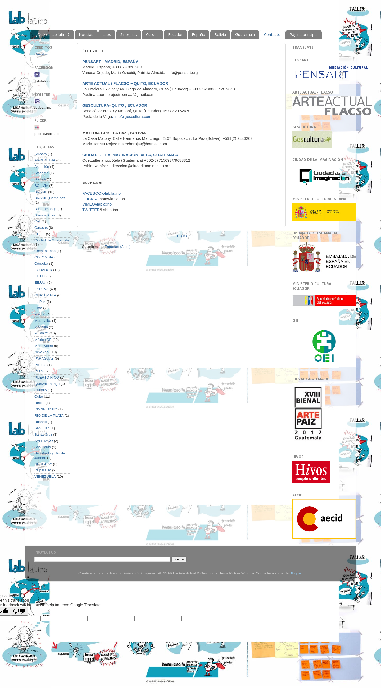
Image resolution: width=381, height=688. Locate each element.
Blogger (295, 573)
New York (41, 352)
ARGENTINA (44, 160)
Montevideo (43, 346)
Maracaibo (42, 321)
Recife (39, 403)
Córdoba (41, 264)
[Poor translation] (19, 611)
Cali (37, 221)
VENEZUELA (45, 476)
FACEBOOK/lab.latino (101, 193)
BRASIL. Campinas (49, 198)
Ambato (40, 154)
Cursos (152, 34)
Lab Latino (30, 20)
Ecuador (175, 34)
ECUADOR (43, 270)
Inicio (181, 235)
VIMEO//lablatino (97, 204)
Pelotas (40, 365)
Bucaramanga (45, 209)
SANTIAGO (43, 441)
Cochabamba (45, 251)
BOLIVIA (41, 186)
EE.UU (39, 276)
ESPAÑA (41, 289)
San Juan (41, 428)
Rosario (40, 422)
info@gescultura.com (131, 116)
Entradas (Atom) (118, 247)
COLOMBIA (43, 257)
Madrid (39, 314)
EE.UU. (40, 283)
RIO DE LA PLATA (49, 415)
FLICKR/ (89, 199)
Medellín (41, 327)
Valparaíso (42, 470)
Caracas (41, 228)
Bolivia (220, 34)
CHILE (39, 234)
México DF (43, 340)
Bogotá (40, 179)
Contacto (272, 34)
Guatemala (245, 34)
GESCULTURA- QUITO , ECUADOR (114, 105)
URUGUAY (43, 464)
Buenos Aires (45, 215)
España (198, 34)
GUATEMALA (45, 295)
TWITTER (91, 210)
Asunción (41, 167)
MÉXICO (41, 333)
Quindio (40, 390)
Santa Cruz (43, 434)
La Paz (40, 302)
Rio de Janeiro (45, 409)
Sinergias (128, 34)
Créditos (41, 54)
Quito (38, 396)
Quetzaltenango (47, 384)
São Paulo (42, 447)
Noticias (86, 34)
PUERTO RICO (46, 377)
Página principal (303, 34)
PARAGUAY (44, 358)
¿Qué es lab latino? (52, 34)
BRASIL (40, 192)
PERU (39, 371)
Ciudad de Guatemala (51, 240)
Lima (38, 308)
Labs (106, 34)
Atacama (41, 173)
